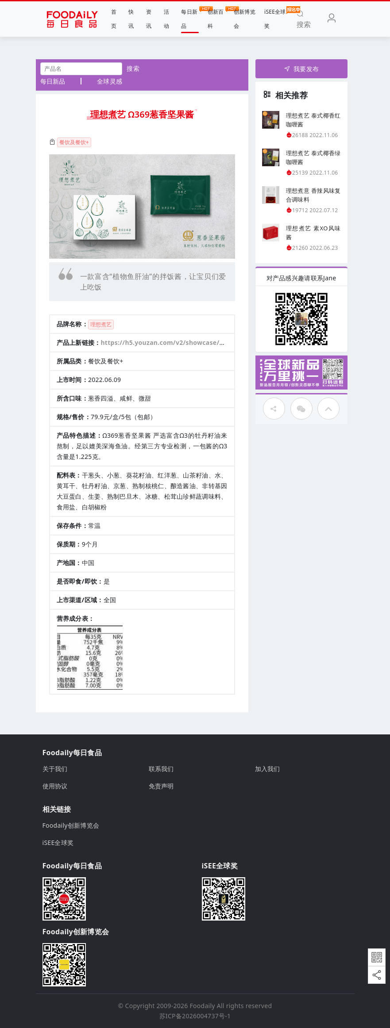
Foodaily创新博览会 (71, 825)
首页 (113, 19)
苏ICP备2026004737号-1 (195, 1016)
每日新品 (189, 18)
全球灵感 (109, 81)
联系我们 (161, 768)
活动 (166, 19)
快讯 (131, 19)
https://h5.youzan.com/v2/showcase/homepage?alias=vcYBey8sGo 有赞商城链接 (226, 342)
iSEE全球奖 (275, 18)
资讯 (148, 19)
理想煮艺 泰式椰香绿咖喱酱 (313, 157)
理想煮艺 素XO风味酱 (313, 232)
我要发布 (301, 69)
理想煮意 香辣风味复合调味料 (313, 195)
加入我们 (267, 768)
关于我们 (55, 768)
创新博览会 (244, 19)
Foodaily (202, 1005)
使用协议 (55, 786)
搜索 (133, 68)
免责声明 (161, 786)
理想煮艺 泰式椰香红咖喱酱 (313, 119)
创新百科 (216, 18)
